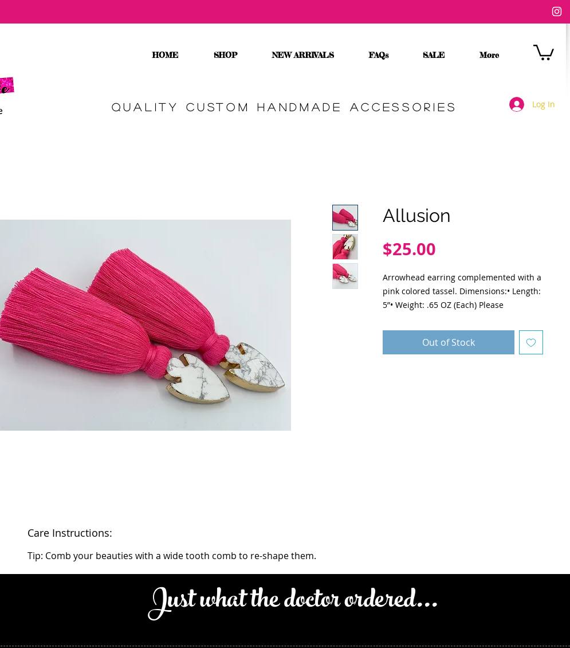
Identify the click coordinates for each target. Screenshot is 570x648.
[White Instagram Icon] (557, 11)
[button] (543, 51)
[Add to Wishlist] (531, 342)
